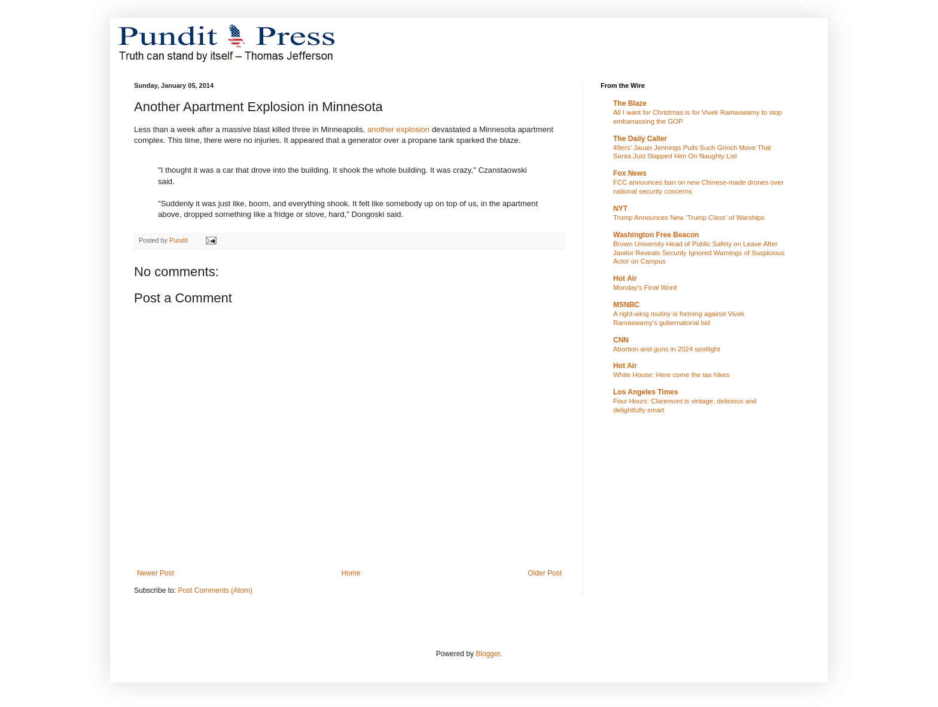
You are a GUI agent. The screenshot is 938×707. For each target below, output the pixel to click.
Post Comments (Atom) (215, 590)
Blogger (488, 654)
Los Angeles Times (645, 392)
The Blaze (630, 103)
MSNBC (626, 305)
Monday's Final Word (645, 287)
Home (351, 573)
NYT (620, 208)
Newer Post (155, 573)
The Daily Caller (640, 138)
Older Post (545, 573)
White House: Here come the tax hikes (671, 374)
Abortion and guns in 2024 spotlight (666, 349)
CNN (621, 340)
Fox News (630, 173)
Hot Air (625, 278)
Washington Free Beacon (656, 235)
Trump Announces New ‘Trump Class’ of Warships (689, 217)
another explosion (398, 129)
